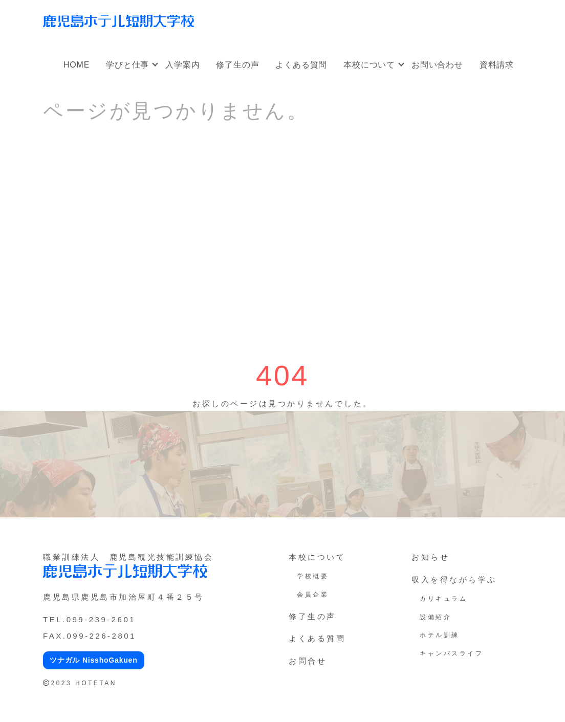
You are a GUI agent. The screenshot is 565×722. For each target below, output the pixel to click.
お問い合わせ (437, 64)
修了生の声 (237, 64)
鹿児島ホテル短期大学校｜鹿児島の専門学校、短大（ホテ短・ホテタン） (118, 21)
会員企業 (313, 594)
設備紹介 (435, 617)
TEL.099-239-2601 (89, 619)
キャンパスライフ (451, 653)
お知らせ (430, 557)
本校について (369, 64)
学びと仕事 (127, 64)
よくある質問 (301, 64)
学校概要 (313, 576)
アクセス (501, 21)
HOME (76, 64)
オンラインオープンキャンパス (422, 14)
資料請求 (497, 64)
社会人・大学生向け (323, 14)
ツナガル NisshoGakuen (94, 660)
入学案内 (182, 64)
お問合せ (308, 661)
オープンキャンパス (242, 14)
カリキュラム (443, 598)
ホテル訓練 (440, 635)
